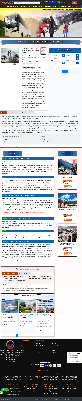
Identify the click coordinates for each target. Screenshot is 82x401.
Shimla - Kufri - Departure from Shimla (16, 241)
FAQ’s (37, 350)
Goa (22, 348)
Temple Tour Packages (11, 6)
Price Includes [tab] (12, 112)
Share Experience (40, 355)
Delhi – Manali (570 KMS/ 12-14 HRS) (16, 158)
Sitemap (38, 352)
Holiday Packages (37, 6)
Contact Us (54, 352)
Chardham (23, 345)
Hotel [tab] (31, 112)
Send (64, 72)
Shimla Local (9, 231)
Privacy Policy (39, 348)
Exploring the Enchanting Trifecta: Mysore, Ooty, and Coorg (27, 316)
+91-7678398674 (45, 1)
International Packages (50, 6)
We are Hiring (55, 348)
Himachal (23, 352)
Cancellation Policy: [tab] (24, 273)
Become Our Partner (56, 345)
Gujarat (22, 350)
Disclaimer (54, 355)
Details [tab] (3, 112)
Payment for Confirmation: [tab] (10, 273)
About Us (54, 343)
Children (67, 60)
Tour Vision (70, 6)
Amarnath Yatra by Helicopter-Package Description (7, 316)
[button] (51, 6)
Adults (51, 60)
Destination (62, 6)
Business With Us (6, 399)
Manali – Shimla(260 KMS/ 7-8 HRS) (16, 218)
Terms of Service (40, 345)
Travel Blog (38, 343)
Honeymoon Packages (25, 6)
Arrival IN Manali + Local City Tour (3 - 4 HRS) (18, 195)
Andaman (23, 343)
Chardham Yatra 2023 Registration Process (43, 315)
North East (23, 355)
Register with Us (55, 350)
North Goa (8, 177)
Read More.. (5, 324)
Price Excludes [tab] (22, 112)
